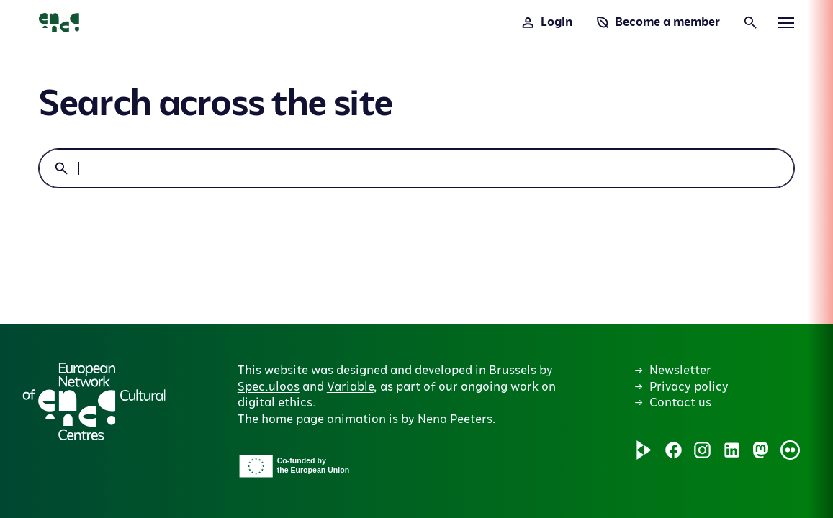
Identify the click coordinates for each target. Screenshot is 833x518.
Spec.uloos (269, 387)
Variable (350, 387)
